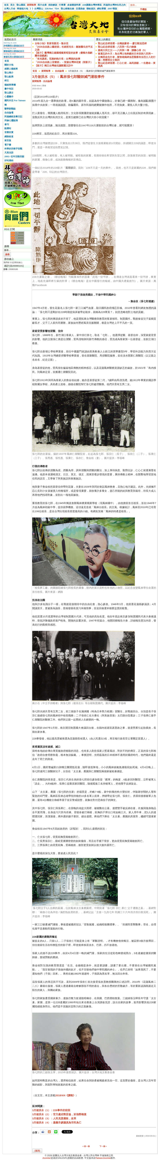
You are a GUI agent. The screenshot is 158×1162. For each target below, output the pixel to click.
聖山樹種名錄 (67, 8)
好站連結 (8, 160)
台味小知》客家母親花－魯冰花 (51, 43)
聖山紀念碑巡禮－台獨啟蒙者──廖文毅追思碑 (122, 43)
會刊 (6, 124)
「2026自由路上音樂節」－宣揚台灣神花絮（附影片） (64, 62)
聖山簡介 (8, 72)
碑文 (6, 80)
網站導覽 (101, 8)
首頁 (6, 5)
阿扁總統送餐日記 (13, 116)
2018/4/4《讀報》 (65, 1095)
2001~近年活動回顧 (14, 156)
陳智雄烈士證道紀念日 (14, 51)
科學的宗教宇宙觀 (13, 148)
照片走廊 (42, 5)
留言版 (7, 140)
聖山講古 (8, 92)
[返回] (37, 1151)
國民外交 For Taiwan (15, 100)
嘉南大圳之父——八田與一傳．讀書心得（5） (122, 50)
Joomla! (46, 1158)
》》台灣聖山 (36, 8)
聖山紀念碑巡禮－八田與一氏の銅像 (117, 46)
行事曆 (62, 5)
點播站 (7, 128)
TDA (56, 8)
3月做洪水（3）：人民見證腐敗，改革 (54, 1118)
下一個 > (103, 1146)
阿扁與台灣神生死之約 (114, 5)
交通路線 (80, 8)
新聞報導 (31, 5)
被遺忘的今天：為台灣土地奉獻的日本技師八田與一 (125, 53)
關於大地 (8, 65)
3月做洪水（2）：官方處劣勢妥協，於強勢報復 (59, 1114)
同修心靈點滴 (11, 120)
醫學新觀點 (10, 108)
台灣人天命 (9, 8)
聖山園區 (20, 5)
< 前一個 (86, 1146)
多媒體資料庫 (74, 5)
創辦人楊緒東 (11, 68)
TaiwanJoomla (103, 1158)
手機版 (143, 9)
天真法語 (8, 152)
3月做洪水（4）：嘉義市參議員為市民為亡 (56, 1122)
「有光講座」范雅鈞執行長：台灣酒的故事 (57, 58)
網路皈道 (8, 136)
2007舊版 (112, 8)
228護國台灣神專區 (92, 5)
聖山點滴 (8, 76)
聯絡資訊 (90, 8)
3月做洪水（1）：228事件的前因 (51, 1110)
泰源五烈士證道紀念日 (14, 57)
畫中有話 (8, 88)
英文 (12, 5)
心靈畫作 (8, 96)
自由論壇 (8, 112)
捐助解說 (52, 5)
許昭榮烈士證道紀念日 (14, 46)
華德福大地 (22, 8)
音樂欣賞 (8, 132)
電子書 (7, 144)
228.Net (49, 8)
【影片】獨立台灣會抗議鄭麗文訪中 (54, 65)
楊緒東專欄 (10, 84)
